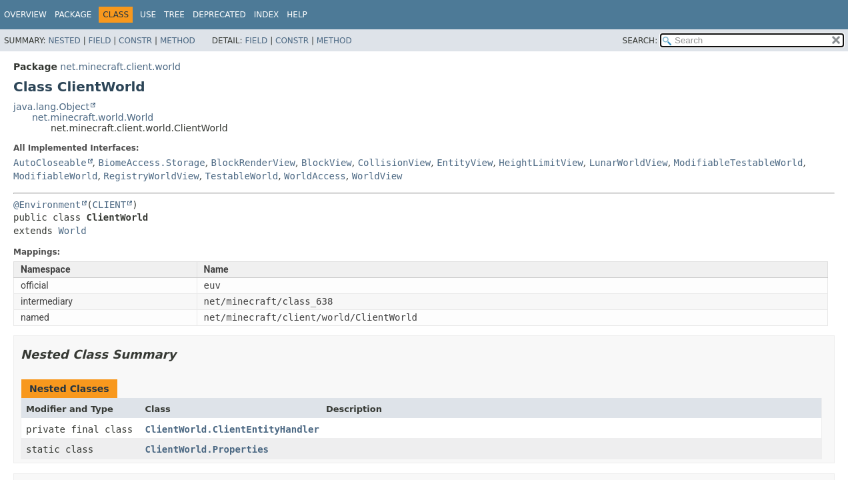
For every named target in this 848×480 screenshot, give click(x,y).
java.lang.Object (51, 106)
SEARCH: (640, 40)
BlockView (326, 162)
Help (297, 14)
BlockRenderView (253, 162)
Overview (25, 14)
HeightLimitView (541, 162)
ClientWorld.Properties (207, 449)
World (72, 230)
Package (73, 14)
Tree (174, 14)
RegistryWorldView (151, 176)
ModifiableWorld (55, 176)
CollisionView (394, 162)
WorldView (377, 176)
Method (177, 40)
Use (148, 14)
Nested (64, 40)
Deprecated (219, 14)
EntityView (465, 162)
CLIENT (110, 204)
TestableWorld (242, 176)
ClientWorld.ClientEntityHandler (232, 429)
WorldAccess (315, 176)
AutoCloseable (50, 162)
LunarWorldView (628, 162)
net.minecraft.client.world (120, 66)
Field (99, 40)
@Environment (47, 204)
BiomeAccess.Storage (151, 162)
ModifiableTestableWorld (738, 162)
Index (266, 14)
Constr (135, 40)
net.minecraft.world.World (92, 117)
